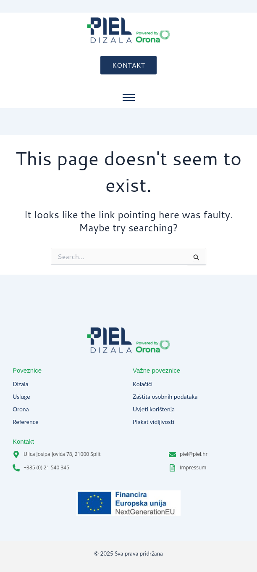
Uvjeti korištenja (154, 409)
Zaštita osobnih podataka (165, 396)
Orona (21, 409)
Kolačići (142, 384)
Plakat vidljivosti (153, 422)
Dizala (20, 384)
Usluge (21, 396)
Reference (26, 422)
